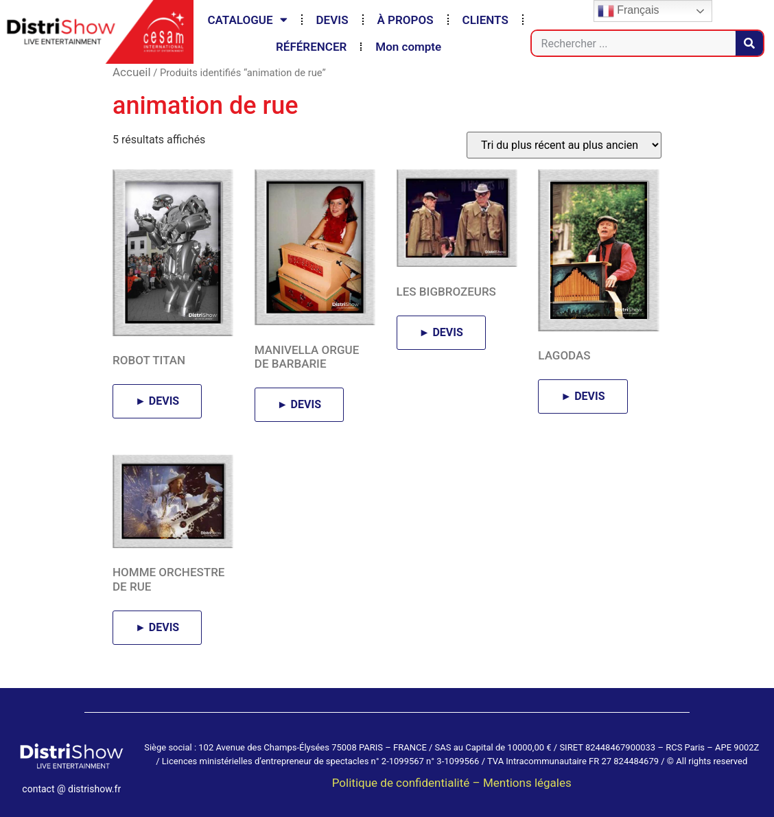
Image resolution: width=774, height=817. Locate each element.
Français (628, 11)
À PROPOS (405, 20)
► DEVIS (157, 400)
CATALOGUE (247, 19)
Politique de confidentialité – (407, 783)
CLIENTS (485, 20)
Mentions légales (527, 783)
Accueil (132, 72)
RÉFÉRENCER (311, 47)
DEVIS (332, 20)
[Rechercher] (749, 43)
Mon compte (408, 47)
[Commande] (564, 145)
